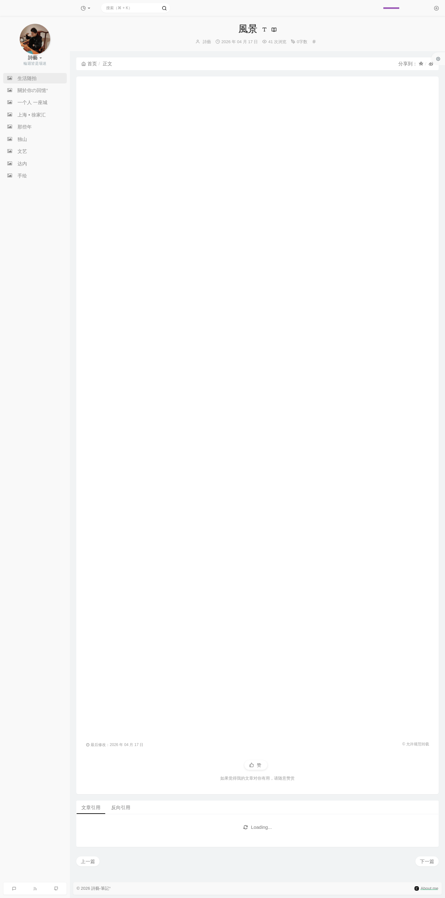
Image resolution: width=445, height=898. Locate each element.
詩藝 (207, 41)
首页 (89, 63)
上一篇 (88, 861)
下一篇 (427, 861)
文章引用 (90, 807)
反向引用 (120, 807)
